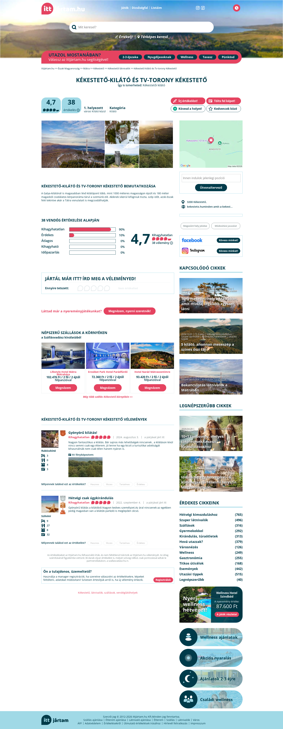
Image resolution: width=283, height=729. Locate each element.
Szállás (170, 720)
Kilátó (113, 111)
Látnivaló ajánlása (140, 720)
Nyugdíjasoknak (159, 57)
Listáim (156, 8)
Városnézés (188, 547)
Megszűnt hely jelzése (195, 225)
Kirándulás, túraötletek (214, 290)
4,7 (140, 238)
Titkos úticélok (191, 563)
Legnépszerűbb (189, 431)
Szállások (187, 525)
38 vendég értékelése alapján (70, 220)
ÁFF (80, 723)
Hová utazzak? (191, 541)
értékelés (71, 105)
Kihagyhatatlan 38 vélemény (162, 239)
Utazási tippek (191, 574)
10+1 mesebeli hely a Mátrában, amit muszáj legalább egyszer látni (209, 303)
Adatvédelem (93, 723)
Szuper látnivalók (190, 290)
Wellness (187, 57)
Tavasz (207, 57)
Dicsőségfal (140, 8)
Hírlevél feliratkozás (176, 723)
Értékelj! (126, 37)
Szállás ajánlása (93, 720)
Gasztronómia (190, 557)
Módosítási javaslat (226, 225)
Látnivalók (184, 720)
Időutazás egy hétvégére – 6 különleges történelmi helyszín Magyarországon (208, 482)
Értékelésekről (112, 723)
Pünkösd (228, 57)
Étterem (158, 720)
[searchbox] (141, 27)
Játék (125, 8)
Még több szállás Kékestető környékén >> (108, 396)
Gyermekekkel (191, 530)
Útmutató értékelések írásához (142, 723)
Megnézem (63, 388)
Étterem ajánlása (116, 720)
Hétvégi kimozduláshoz (219, 288)
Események (188, 568)
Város (196, 720)
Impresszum (198, 723)
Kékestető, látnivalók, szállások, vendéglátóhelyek (108, 592)
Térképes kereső (154, 37)
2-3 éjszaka (130, 57)
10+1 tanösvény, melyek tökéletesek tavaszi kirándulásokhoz (202, 441)
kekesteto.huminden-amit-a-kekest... (210, 206)
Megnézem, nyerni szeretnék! (129, 311)
